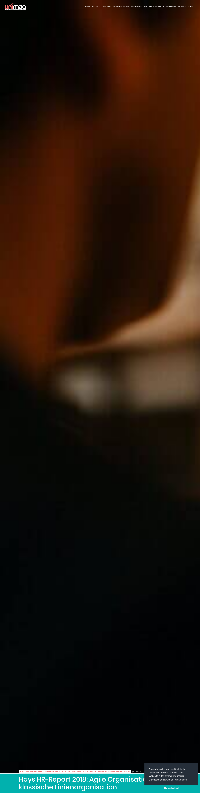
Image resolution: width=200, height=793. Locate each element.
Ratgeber (107, 7)
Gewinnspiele (169, 7)
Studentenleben (139, 7)
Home (87, 7)
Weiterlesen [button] (181, 780)
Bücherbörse (155, 7)
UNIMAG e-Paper (185, 7)
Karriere (96, 7)
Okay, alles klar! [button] (171, 788)
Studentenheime (121, 7)
